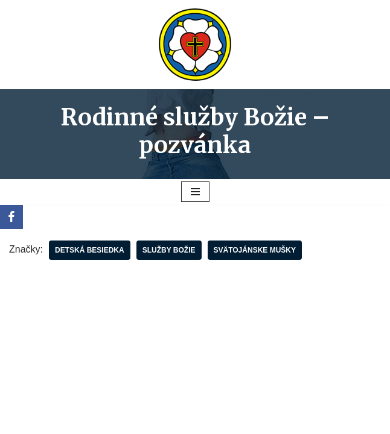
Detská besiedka (89, 250)
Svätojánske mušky (255, 250)
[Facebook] (11, 217)
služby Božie (169, 250)
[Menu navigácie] (195, 191)
